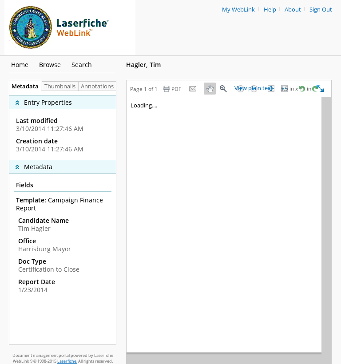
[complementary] (62, 125)
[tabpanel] (62, 218)
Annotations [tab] (99, 86)
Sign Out (320, 9)
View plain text (253, 88)
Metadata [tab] (22, 86)
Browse (50, 64)
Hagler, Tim (143, 64)
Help (270, 9)
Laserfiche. (67, 361)
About (293, 9)
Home (19, 64)
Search (81, 64)
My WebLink (238, 9)
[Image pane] (229, 230)
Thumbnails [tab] (59, 86)
